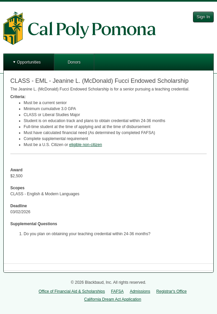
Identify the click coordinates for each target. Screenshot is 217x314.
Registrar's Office (171, 291)
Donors (74, 62)
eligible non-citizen (85, 144)
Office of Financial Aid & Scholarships (72, 291)
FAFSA (117, 291)
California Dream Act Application (112, 299)
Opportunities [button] (29, 62)
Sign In (203, 16)
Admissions (140, 291)
